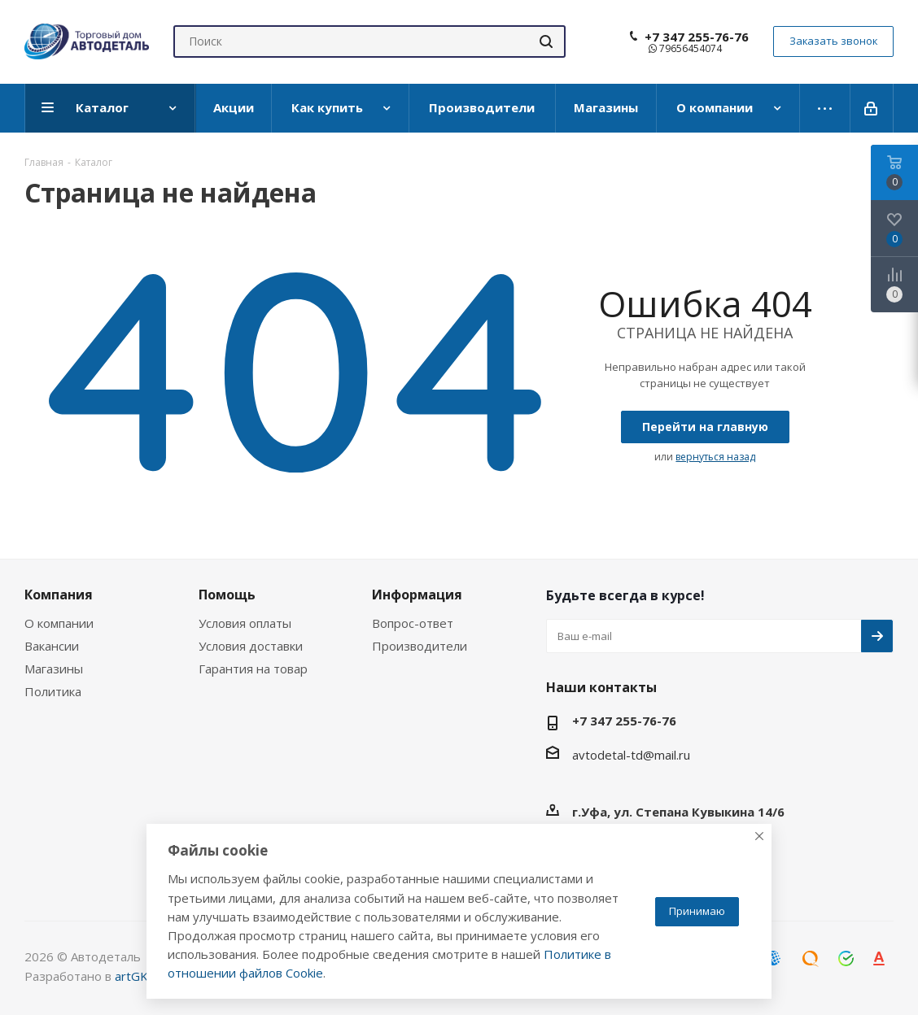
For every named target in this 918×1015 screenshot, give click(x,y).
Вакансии (51, 646)
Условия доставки (251, 646)
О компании (59, 623)
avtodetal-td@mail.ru (631, 755)
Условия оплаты (245, 623)
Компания (58, 594)
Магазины (53, 668)
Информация (417, 594)
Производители (419, 646)
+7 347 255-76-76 (697, 36)
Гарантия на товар (253, 668)
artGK (131, 976)
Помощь (227, 594)
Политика (52, 691)
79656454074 (685, 48)
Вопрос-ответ (412, 623)
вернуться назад (715, 457)
